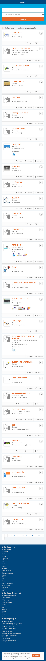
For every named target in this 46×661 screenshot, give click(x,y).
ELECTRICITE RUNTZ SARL (22, 362)
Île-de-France (5, 642)
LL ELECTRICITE (18, 81)
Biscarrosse (5, 558)
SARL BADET (17, 456)
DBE (13, 425)
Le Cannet (4, 568)
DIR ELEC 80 (16, 214)
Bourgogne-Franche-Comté (9, 628)
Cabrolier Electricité (19, 378)
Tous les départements (9, 595)
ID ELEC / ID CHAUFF (20, 409)
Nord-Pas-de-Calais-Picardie (9, 635)
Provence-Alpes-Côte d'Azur (9, 640)
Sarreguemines (6, 585)
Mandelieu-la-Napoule (7, 573)
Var (3, 616)
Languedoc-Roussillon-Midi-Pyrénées (11, 633)
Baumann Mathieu (19, 129)
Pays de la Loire (6, 638)
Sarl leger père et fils (20, 113)
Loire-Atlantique (6, 609)
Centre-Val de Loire (7, 631)
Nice (3, 578)
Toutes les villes (6, 549)
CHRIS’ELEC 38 (17, 229)
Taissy (3, 588)
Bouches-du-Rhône (7, 601)
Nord (3, 612)
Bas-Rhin (4, 599)
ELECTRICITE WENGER (20, 66)
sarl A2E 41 (16, 441)
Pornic (3, 582)
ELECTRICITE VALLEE (20, 299)
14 (39, 535)
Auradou (4, 556)
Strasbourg (5, 587)
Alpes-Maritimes (6, 597)
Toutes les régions (7, 621)
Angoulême (5, 551)
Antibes (4, 555)
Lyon (3, 571)
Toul (3, 590)
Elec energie (16, 321)
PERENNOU (16, 245)
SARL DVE (16, 166)
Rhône (3, 614)
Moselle (4, 611)
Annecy (4, 553)
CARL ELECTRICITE (19, 488)
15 (42, 535)
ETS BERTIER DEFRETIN (21, 48)
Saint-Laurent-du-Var (7, 583)
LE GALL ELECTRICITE (20, 503)
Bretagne (4, 630)
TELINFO (15, 198)
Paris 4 (3, 580)
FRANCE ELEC (17, 519)
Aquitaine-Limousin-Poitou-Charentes (12, 625)
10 (32, 535)
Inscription (23, 2)
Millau (3, 577)
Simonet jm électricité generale (24, 283)
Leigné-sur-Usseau (7, 570)
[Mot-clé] (23, 10)
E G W (14, 267)
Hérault (4, 606)
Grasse (3, 565)
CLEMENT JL (17, 33)
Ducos (3, 563)
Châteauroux (5, 560)
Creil (3, 561)
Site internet (39, 107)
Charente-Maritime (7, 602)
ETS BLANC (16, 144)
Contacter (39, 43)
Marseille (4, 575)
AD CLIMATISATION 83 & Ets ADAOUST (23, 337)
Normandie (5, 636)
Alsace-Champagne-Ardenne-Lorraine (12, 623)
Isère (3, 607)
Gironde (4, 604)
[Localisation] (23, 14)
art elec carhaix (18, 472)
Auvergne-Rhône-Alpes (8, 626)
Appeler (30, 43)
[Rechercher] (23, 19)
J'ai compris (36, 655)
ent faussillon (17, 182)
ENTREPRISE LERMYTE (21, 393)
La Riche (4, 566)
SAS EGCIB (16, 97)
